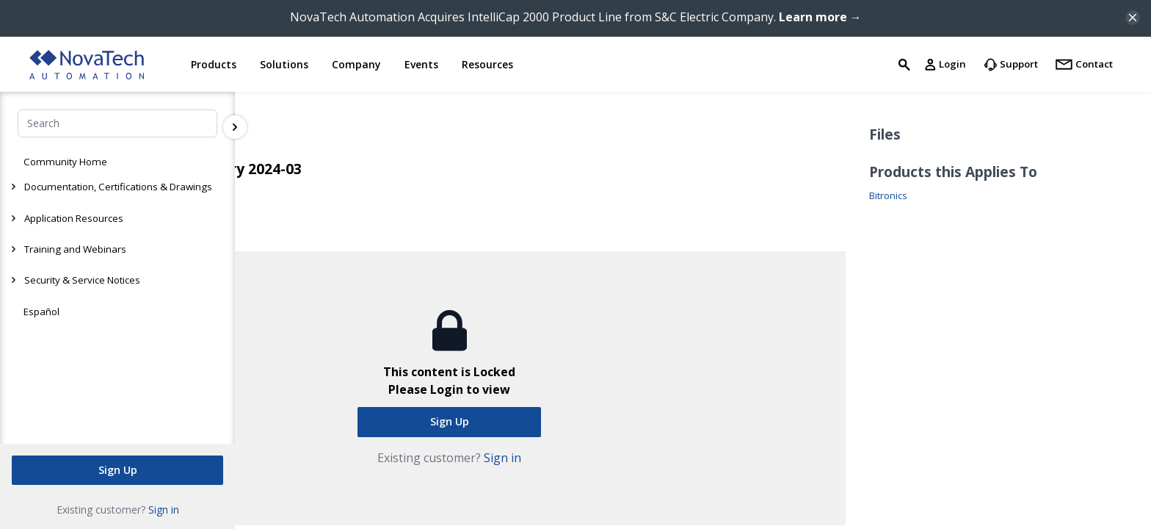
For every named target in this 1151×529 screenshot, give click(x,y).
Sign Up (117, 470)
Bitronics (888, 196)
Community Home (65, 161)
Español (41, 311)
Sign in (163, 510)
